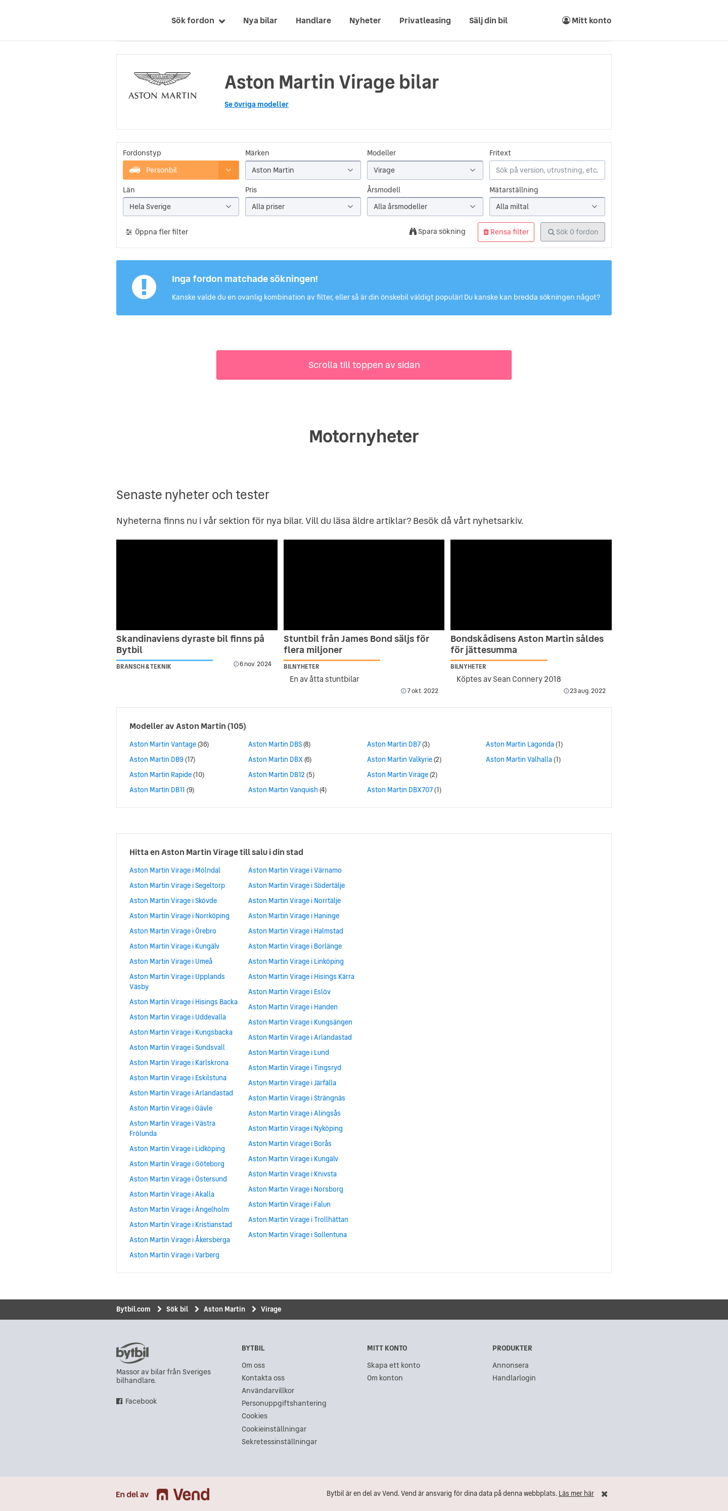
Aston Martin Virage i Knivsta (292, 1174)
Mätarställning (513, 190)
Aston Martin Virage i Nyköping (295, 1128)
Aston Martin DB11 (157, 790)
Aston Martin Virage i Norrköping (179, 916)
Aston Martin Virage (397, 774)
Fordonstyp (142, 153)
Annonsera (510, 1365)
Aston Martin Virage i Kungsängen (300, 1022)
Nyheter (365, 20)
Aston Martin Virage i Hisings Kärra (301, 976)
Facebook (141, 1401)
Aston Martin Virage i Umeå (170, 961)
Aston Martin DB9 (156, 759)
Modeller (381, 153)
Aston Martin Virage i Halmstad (295, 931)
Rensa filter (506, 232)
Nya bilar (260, 20)
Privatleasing (425, 20)
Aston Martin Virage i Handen (293, 1007)
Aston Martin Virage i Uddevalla (177, 1017)
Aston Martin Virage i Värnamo (295, 870)
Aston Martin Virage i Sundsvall (177, 1047)
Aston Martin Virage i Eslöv (289, 992)
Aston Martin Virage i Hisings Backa (183, 1002)
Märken (257, 153)
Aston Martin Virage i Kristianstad (180, 1224)
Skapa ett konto (393, 1365)
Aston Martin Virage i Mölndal (174, 870)
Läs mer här (576, 1493)
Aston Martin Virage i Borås (290, 1143)
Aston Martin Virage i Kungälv (174, 946)
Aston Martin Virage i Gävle (170, 1108)
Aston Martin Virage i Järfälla (292, 1083)
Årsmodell (383, 190)
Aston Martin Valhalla (519, 759)
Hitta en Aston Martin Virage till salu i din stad (216, 852)
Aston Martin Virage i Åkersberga (179, 1240)
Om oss (253, 1365)
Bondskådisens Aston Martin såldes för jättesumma (527, 644)
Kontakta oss (263, 1378)
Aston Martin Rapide (160, 774)
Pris (251, 190)
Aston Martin (201, 726)
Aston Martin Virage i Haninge (293, 916)
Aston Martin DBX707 (400, 790)
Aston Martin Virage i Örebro (172, 931)
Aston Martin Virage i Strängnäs (296, 1098)
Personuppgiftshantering (284, 1403)
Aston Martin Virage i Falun (289, 1204)
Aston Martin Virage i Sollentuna (297, 1235)
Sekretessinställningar (279, 1442)
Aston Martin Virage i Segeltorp (177, 885)
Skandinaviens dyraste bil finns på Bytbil (190, 644)
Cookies (254, 1416)
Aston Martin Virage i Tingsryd (294, 1068)
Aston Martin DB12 (276, 774)
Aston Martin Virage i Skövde (173, 900)
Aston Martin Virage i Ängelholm (179, 1209)
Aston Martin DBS (275, 744)
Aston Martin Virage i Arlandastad (181, 1093)
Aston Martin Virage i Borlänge (295, 946)
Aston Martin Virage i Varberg (174, 1255)
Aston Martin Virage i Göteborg (176, 1164)
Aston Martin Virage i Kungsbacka (181, 1032)
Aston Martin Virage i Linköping (296, 961)
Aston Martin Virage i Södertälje (296, 885)
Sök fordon (192, 20)
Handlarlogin (514, 1378)
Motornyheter (364, 436)
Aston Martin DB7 (394, 744)
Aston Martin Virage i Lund (288, 1052)
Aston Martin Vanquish (283, 790)
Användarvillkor (268, 1390)
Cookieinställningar (274, 1429)
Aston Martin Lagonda (520, 744)
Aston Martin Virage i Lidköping (177, 1149)
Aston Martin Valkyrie (399, 759)
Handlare (313, 20)
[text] (128, 20)
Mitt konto (587, 20)
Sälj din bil (488, 20)
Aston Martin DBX (275, 759)
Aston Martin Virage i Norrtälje (294, 900)
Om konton (385, 1378)
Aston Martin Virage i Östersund (178, 1179)
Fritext (500, 153)
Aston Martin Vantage (162, 744)
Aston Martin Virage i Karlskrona (179, 1062)
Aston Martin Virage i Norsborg (295, 1189)
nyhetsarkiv (497, 520)
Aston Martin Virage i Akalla (171, 1194)
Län (129, 190)
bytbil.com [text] (132, 1353)
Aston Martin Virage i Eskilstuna (177, 1078)
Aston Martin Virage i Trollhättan (298, 1219)
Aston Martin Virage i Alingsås (294, 1113)
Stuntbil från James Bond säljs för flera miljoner (356, 644)
